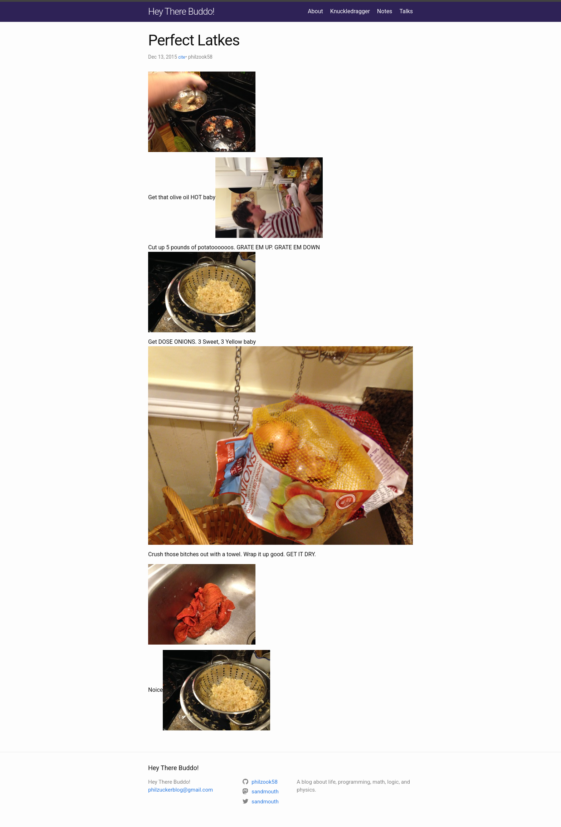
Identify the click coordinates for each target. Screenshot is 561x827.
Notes (384, 11)
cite (181, 57)
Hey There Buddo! (181, 11)
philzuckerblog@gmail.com (180, 790)
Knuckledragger (350, 11)
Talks (406, 11)
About (315, 11)
